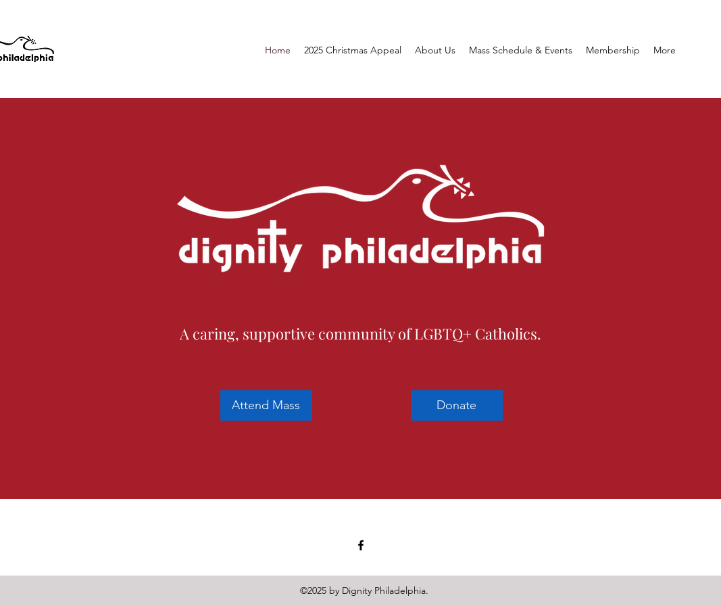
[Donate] (457, 405)
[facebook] (361, 545)
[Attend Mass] (266, 405)
